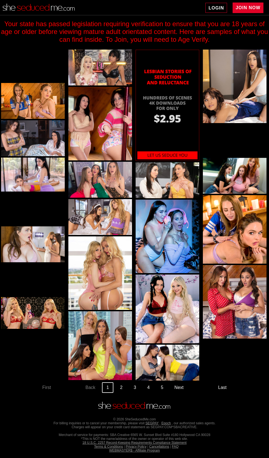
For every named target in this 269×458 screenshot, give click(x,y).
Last (222, 387)
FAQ (175, 447)
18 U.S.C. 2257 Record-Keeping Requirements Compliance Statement (135, 443)
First (46, 387)
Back (91, 387)
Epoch (166, 423)
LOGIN (216, 8)
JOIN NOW (248, 7)
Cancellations (159, 447)
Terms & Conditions (108, 447)
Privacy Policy (136, 447)
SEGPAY (151, 423)
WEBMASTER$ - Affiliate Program (134, 450)
